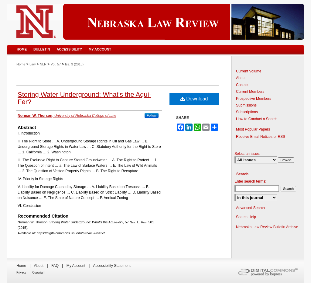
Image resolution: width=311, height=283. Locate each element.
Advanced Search (250, 208)
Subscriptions (247, 112)
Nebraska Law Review (155, 22)
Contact (242, 85)
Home (20, 64)
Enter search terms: (250, 181)
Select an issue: (247, 154)
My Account (76, 266)
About (240, 78)
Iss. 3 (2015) (74, 64)
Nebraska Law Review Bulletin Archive (267, 227)
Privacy (21, 272)
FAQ (55, 266)
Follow (151, 115)
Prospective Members (253, 98)
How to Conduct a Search (257, 119)
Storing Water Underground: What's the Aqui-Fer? (84, 98)
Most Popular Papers (253, 129)
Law (32, 64)
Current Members (250, 91)
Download (194, 98)
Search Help (246, 217)
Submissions (246, 105)
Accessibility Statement (112, 266)
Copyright (38, 272)
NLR (43, 64)
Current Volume (248, 71)
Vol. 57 (56, 64)
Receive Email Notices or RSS (260, 137)
